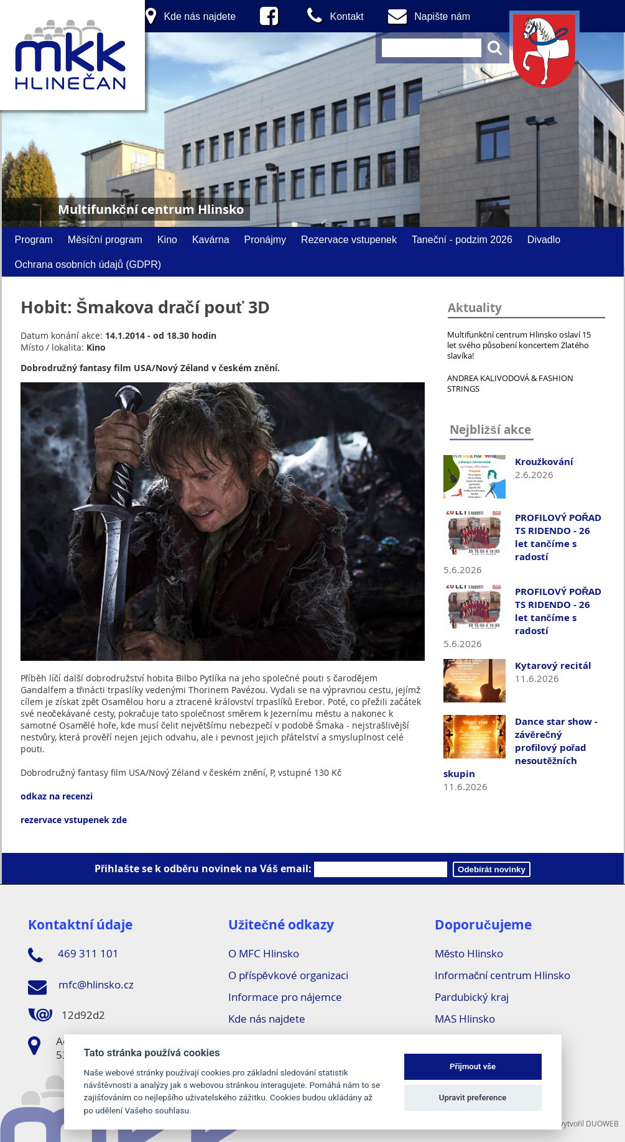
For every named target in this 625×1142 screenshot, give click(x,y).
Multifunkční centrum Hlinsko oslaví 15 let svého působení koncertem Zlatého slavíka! (519, 345)
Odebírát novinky (491, 869)
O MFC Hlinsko (263, 953)
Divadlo (543, 239)
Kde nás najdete (266, 1018)
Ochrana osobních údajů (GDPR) (88, 264)
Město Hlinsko (469, 953)
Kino (167, 239)
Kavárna (210, 239)
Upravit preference (473, 1097)
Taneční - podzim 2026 (462, 239)
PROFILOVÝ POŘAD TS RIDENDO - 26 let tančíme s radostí (558, 537)
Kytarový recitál (553, 665)
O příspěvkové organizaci (288, 975)
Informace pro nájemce (285, 997)
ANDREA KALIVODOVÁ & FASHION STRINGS (510, 383)
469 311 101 (73, 955)
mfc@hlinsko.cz (81, 986)
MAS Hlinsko (465, 1018)
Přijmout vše (473, 1066)
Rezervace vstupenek (349, 239)
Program (34, 239)
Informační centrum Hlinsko (503, 975)
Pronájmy (265, 239)
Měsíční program (105, 239)
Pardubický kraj (472, 997)
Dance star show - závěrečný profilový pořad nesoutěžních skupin (520, 747)
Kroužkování (544, 461)
